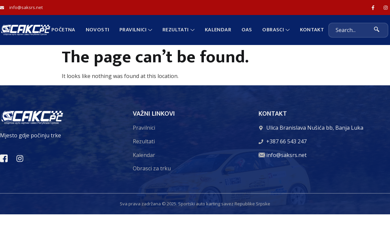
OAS (246, 29)
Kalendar (218, 29)
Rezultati (178, 29)
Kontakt (311, 29)
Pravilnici (136, 29)
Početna (64, 29)
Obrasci (275, 29)
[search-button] (376, 30)
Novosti (98, 29)
